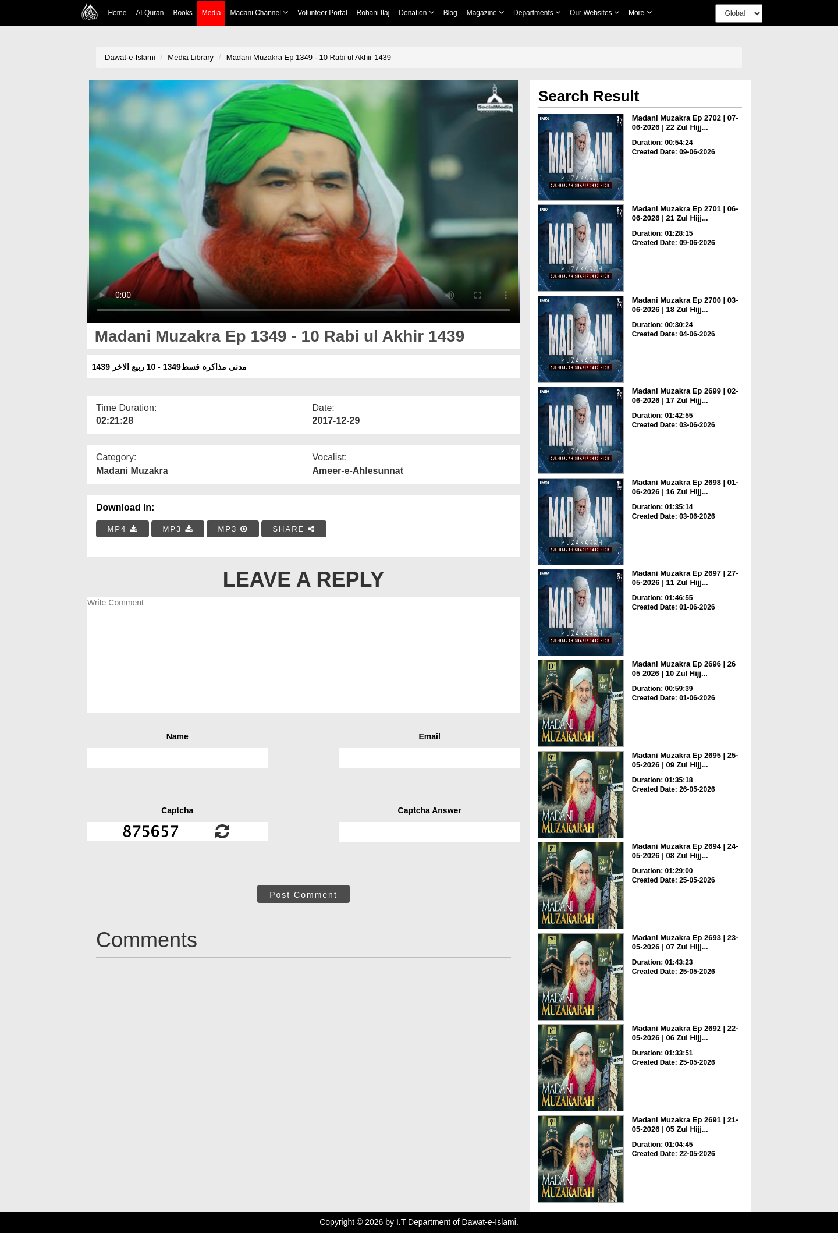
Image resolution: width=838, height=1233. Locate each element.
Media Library (191, 57)
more (640, 12)
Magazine (485, 12)
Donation (416, 12)
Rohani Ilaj (373, 13)
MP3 (177, 529)
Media (211, 13)
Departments (536, 12)
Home (117, 13)
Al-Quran (150, 13)
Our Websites (594, 12)
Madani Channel (259, 12)
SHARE (293, 529)
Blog (450, 13)
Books (182, 13)
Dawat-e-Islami (130, 57)
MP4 (123, 529)
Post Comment (303, 894)
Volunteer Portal (322, 13)
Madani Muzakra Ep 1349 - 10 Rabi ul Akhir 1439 (308, 57)
